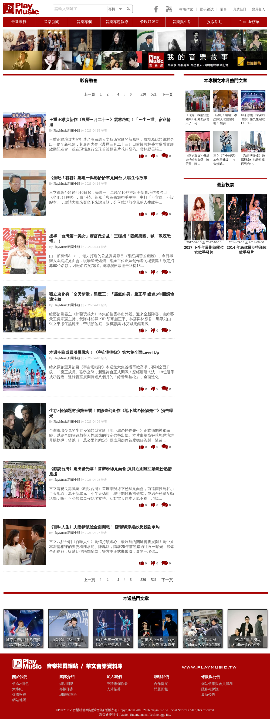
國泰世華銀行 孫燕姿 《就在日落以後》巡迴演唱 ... (23, 645)
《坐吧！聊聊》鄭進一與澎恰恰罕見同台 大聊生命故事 (98, 177)
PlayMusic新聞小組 (66, 130)
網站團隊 (66, 684)
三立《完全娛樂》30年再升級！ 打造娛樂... (225, 159)
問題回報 (161, 689)
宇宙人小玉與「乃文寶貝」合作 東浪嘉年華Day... (158, 645)
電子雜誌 (207, 9)
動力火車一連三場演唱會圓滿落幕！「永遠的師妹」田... (113, 645)
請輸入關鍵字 (66, 9)
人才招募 (114, 689)
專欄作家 (186, 9)
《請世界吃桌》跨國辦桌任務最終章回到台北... (253, 159)
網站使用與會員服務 (217, 684)
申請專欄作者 (117, 684)
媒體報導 (19, 694)
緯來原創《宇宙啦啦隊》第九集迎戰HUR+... (253, 119)
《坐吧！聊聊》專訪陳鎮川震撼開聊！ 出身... (225, 119)
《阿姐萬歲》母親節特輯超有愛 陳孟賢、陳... (197, 159)
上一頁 (89, 95)
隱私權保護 (210, 689)
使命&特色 (20, 684)
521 (154, 94)
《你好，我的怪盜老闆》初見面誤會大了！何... (197, 119)
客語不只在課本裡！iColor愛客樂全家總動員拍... (203, 645)
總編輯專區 (68, 694)
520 (143, 94)
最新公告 (208, 694)
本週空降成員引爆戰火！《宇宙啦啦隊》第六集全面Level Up (104, 352)
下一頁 (167, 95)
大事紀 (17, 689)
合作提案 (161, 684)
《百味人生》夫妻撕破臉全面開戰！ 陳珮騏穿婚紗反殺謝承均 (104, 527)
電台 (223, 9)
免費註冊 (239, 9)
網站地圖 (19, 700)
